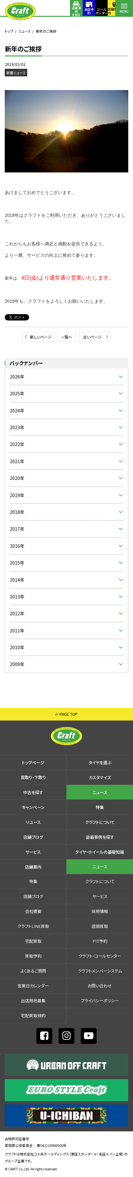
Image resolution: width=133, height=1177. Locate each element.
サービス (33, 852)
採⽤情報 (100, 911)
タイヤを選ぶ (100, 763)
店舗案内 (106, 11)
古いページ (92, 337)
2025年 (17, 393)
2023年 (17, 427)
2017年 (17, 529)
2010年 (17, 647)
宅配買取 (33, 941)
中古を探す (33, 792)
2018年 (17, 512)
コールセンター (89, 11)
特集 (100, 807)
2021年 (17, 461)
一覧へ (66, 337)
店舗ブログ (33, 837)
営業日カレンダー (33, 986)
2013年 (17, 596)
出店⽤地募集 (33, 1001)
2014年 (17, 580)
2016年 (17, 546)
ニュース (24, 31)
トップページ (33, 763)
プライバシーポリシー (100, 1001)
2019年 (17, 495)
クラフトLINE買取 (33, 926)
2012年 (17, 613)
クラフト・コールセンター (100, 956)
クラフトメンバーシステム (100, 971)
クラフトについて (100, 822)
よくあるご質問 (33, 971)
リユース (33, 822)
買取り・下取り (33, 777)
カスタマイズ (100, 777)
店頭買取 (100, 926)
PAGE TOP (69, 714)
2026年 (17, 376)
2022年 (17, 444)
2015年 (17, 562)
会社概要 (33, 911)
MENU (124, 11)
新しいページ (41, 337)
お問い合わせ (100, 986)
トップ (9, 31)
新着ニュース (16, 72)
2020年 (17, 478)
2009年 (17, 664)
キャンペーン (33, 807)
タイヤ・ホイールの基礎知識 (99, 852)
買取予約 (33, 956)
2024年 (17, 410)
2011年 (17, 630)
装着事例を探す (53, 11)
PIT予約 (99, 941)
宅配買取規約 (33, 1015)
